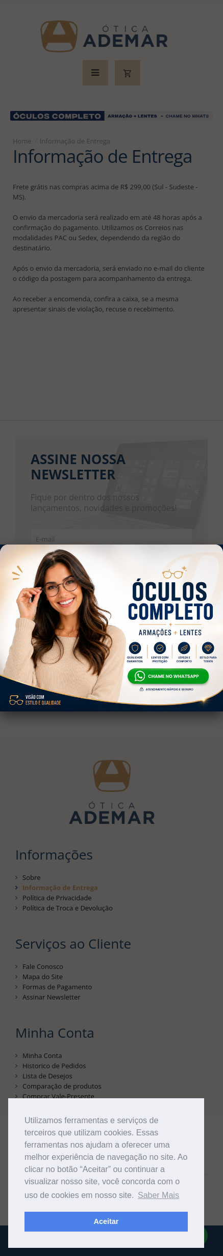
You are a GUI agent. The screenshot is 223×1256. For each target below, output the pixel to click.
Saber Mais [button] (158, 1195)
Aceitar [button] (106, 1221)
